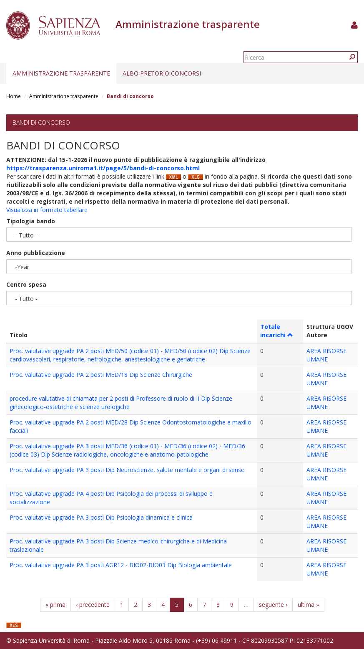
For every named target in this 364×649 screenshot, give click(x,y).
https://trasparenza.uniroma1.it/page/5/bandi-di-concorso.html (103, 168)
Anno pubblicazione (35, 253)
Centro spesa (26, 284)
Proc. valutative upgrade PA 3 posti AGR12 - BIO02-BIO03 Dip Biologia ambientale (121, 565)
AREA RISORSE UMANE (326, 355)
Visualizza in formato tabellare (47, 210)
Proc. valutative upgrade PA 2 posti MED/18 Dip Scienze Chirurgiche (101, 375)
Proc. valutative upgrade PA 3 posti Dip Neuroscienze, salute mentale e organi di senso (127, 470)
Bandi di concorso (41, 122)
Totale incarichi (276, 331)
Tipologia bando (30, 221)
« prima (55, 605)
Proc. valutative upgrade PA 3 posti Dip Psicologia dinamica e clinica (101, 517)
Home (13, 96)
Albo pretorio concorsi (162, 73)
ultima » (308, 605)
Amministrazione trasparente (61, 73)
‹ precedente (93, 605)
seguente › (273, 605)
